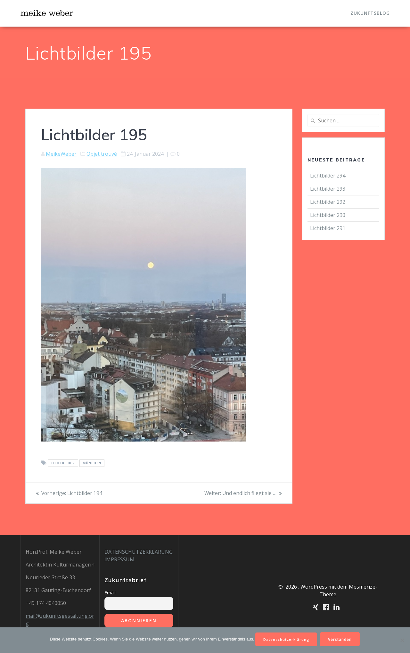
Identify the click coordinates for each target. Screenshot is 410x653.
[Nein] (402, 640)
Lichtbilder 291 (327, 228)
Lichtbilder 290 (327, 215)
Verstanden (342, 638)
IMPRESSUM (119, 559)
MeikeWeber (61, 153)
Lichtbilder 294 (327, 175)
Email (110, 593)
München (92, 463)
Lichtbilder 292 (327, 201)
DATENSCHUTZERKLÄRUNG (138, 551)
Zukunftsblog (370, 13)
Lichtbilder (63, 463)
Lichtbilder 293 (327, 188)
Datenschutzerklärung (286, 638)
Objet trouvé (101, 153)
